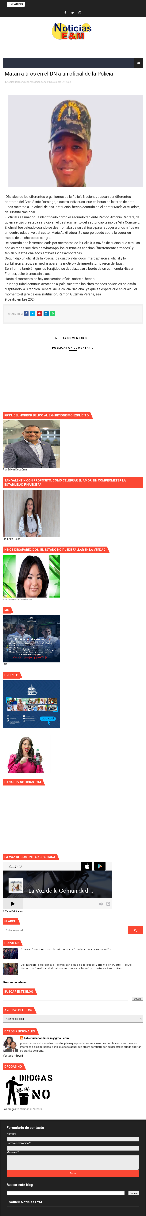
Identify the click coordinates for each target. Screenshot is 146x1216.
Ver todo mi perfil (13, 1055)
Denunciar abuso (15, 982)
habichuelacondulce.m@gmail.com (46, 1038)
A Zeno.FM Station (13, 911)
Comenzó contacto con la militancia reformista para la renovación (66, 949)
